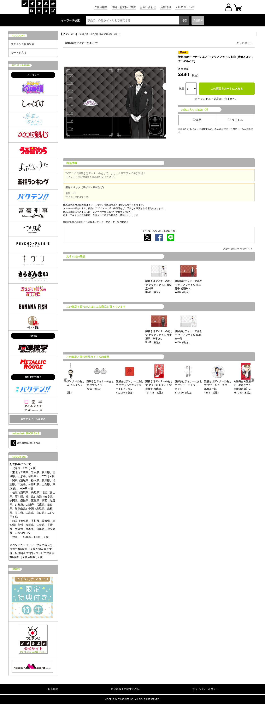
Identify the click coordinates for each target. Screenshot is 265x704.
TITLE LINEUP (21, 65)
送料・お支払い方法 (124, 7)
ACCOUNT (18, 35)
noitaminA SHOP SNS (25, 433)
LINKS (16, 569)
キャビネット (244, 43)
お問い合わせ (148, 7)
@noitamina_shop (25, 443)
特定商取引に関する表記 (125, 689)
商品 (197, 119)
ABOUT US (19, 456)
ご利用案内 (100, 7)
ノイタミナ (33, 75)
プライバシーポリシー (205, 689)
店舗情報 (165, 7)
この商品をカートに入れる (227, 88)
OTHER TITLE (33, 377)
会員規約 (53, 689)
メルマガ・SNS (184, 7)
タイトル (235, 119)
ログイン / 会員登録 (22, 44)
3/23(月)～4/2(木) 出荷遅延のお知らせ (100, 34)
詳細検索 (198, 20)
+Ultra (33, 335)
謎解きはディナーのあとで (81, 43)
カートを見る (19, 52)
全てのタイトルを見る (33, 419)
